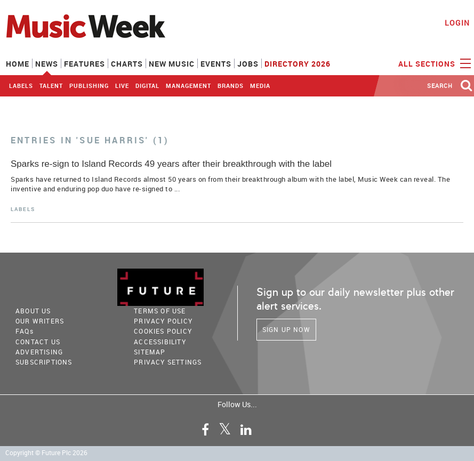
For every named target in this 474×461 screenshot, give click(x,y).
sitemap (149, 351)
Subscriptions (44, 362)
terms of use (160, 310)
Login (457, 23)
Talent (51, 86)
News (46, 64)
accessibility (160, 341)
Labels (21, 86)
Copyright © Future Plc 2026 (46, 453)
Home (17, 64)
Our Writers (39, 321)
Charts (127, 64)
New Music (172, 64)
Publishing (89, 86)
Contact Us (37, 341)
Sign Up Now (286, 329)
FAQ (24, 331)
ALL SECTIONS (433, 63)
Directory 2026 (297, 64)
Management (188, 86)
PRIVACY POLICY (163, 321)
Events (215, 64)
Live (122, 86)
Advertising (39, 351)
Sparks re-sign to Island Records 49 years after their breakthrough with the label (171, 164)
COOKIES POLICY (163, 331)
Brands (231, 86)
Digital (147, 86)
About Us (33, 310)
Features (84, 64)
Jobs (248, 64)
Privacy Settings (168, 362)
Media (260, 86)
